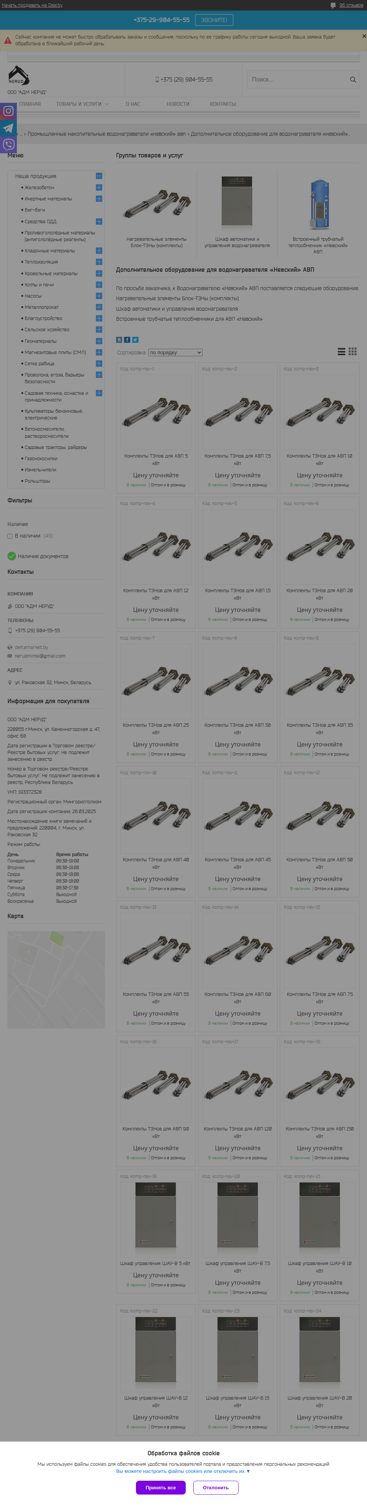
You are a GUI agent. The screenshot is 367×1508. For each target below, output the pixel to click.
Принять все (161, 1487)
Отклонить (216, 1487)
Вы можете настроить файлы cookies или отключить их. (181, 1471)
